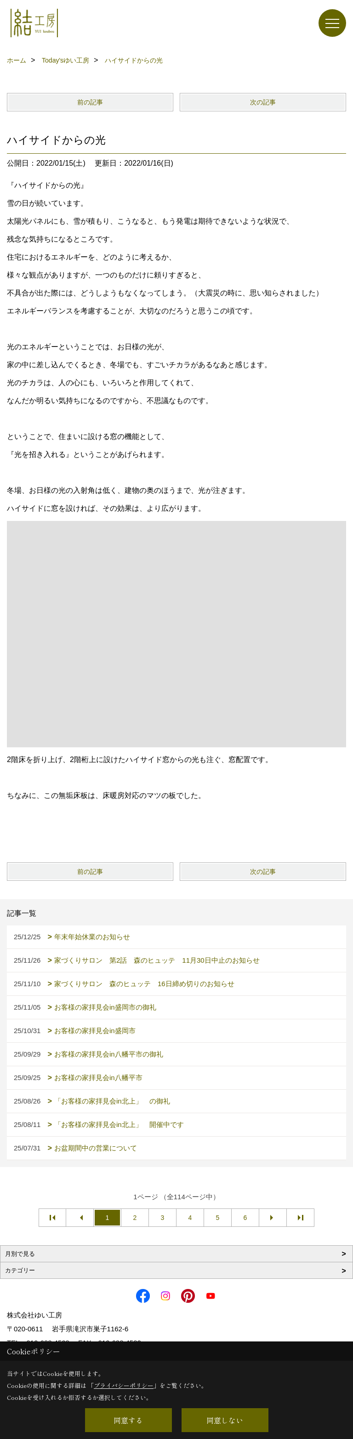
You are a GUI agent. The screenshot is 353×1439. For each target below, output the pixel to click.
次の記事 (263, 102)
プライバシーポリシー (124, 1385)
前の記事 (90, 102)
